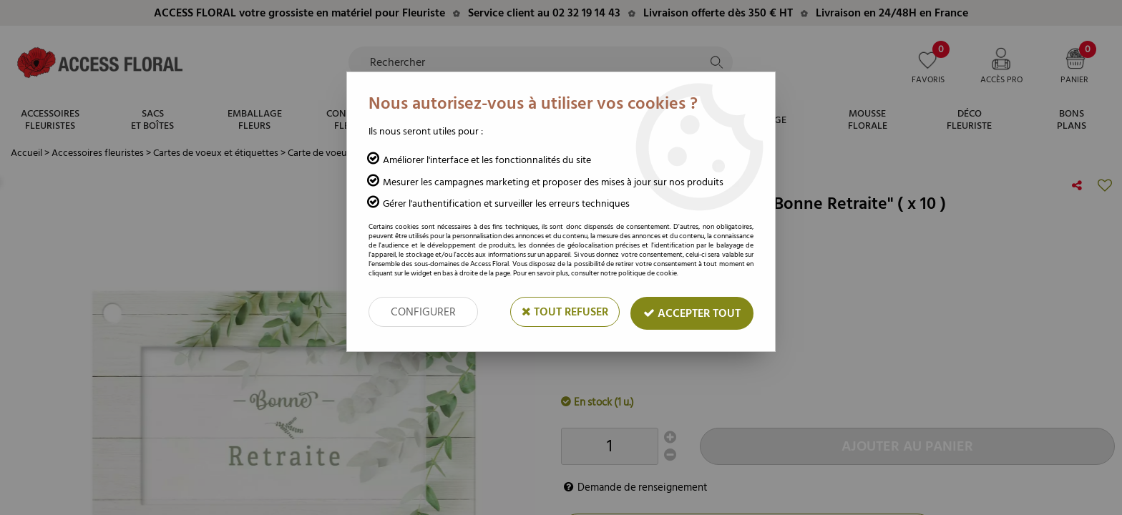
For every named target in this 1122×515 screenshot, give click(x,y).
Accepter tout (692, 313)
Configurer (423, 312)
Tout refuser (565, 312)
